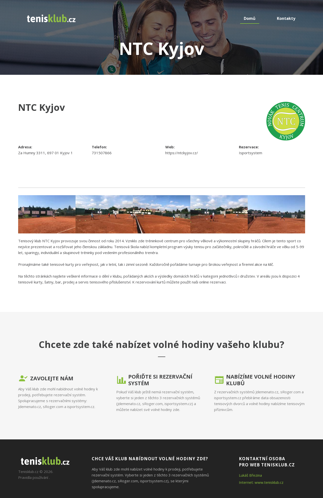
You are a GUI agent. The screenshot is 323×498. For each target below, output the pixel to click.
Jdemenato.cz (29, 406)
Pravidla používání (33, 477)
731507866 (102, 152)
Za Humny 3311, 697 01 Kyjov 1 (45, 152)
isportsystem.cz (80, 406)
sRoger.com (53, 406)
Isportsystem (250, 152)
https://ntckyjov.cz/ (181, 152)
